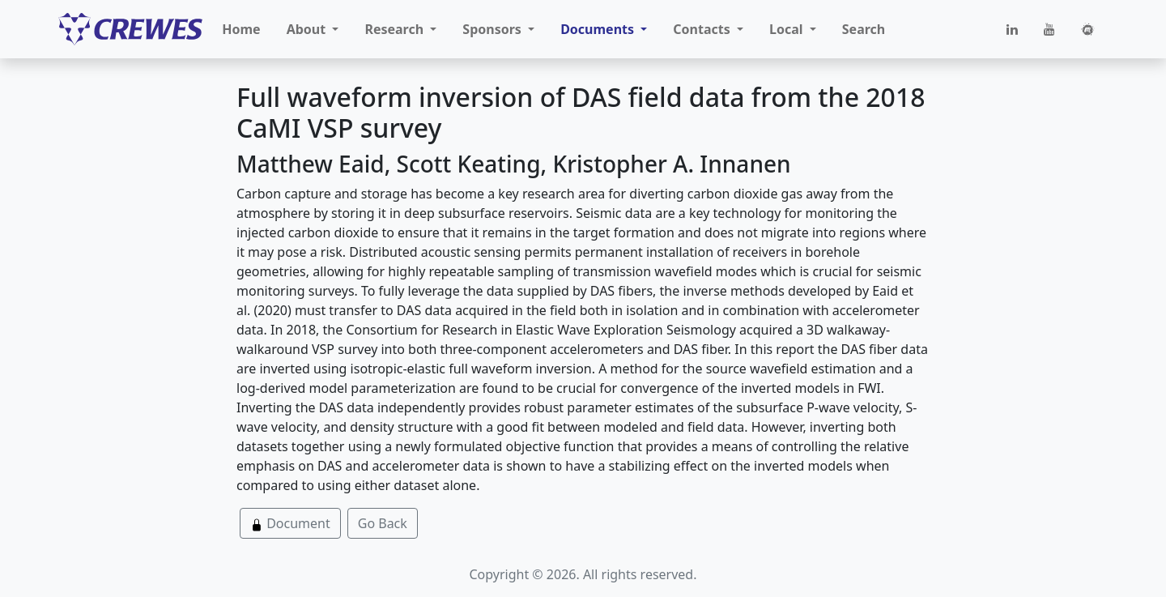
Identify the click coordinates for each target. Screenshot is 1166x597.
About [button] (308, 29)
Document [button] (290, 523)
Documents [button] (598, 29)
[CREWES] (130, 29)
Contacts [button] (703, 29)
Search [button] (863, 29)
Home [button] (241, 29)
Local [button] (787, 29)
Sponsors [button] (493, 29)
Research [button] (395, 29)
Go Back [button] (382, 523)
